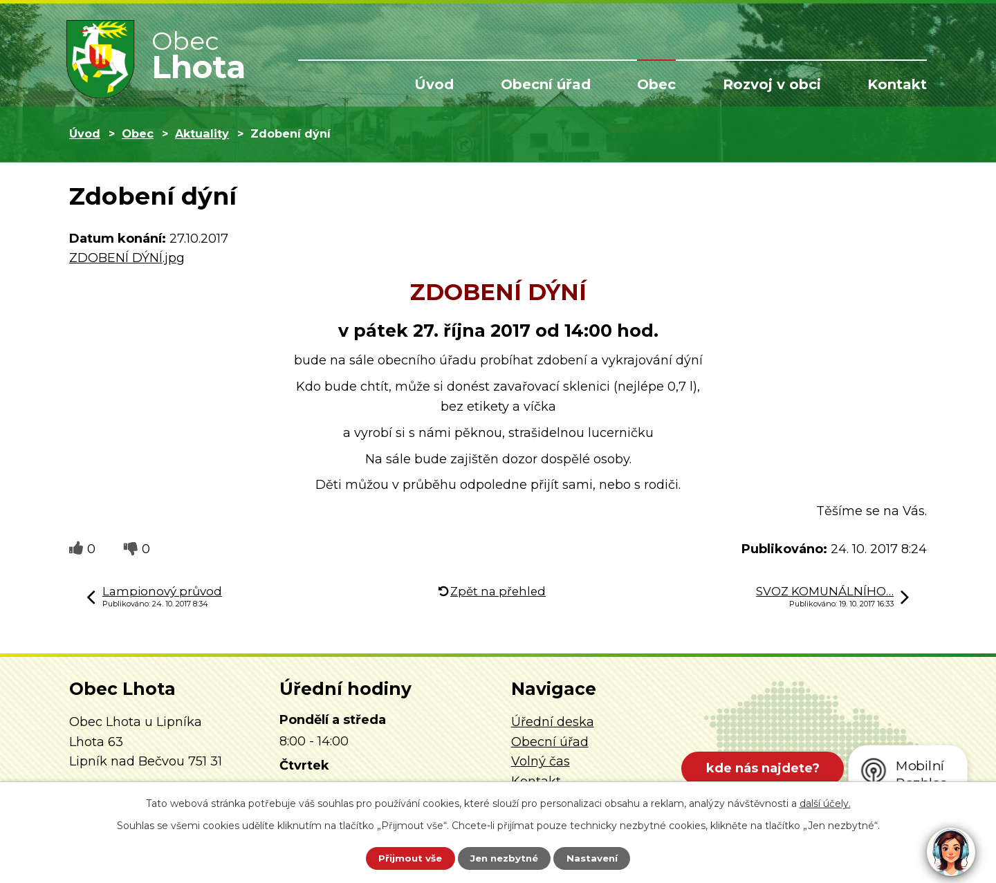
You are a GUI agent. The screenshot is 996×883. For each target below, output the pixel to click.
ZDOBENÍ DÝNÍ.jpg (127, 258)
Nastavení (599, 857)
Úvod (434, 84)
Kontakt (897, 84)
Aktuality (202, 133)
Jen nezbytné (504, 857)
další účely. (825, 802)
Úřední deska (552, 721)
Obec (656, 84)
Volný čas (540, 761)
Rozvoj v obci (772, 84)
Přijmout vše (403, 857)
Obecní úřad (546, 84)
